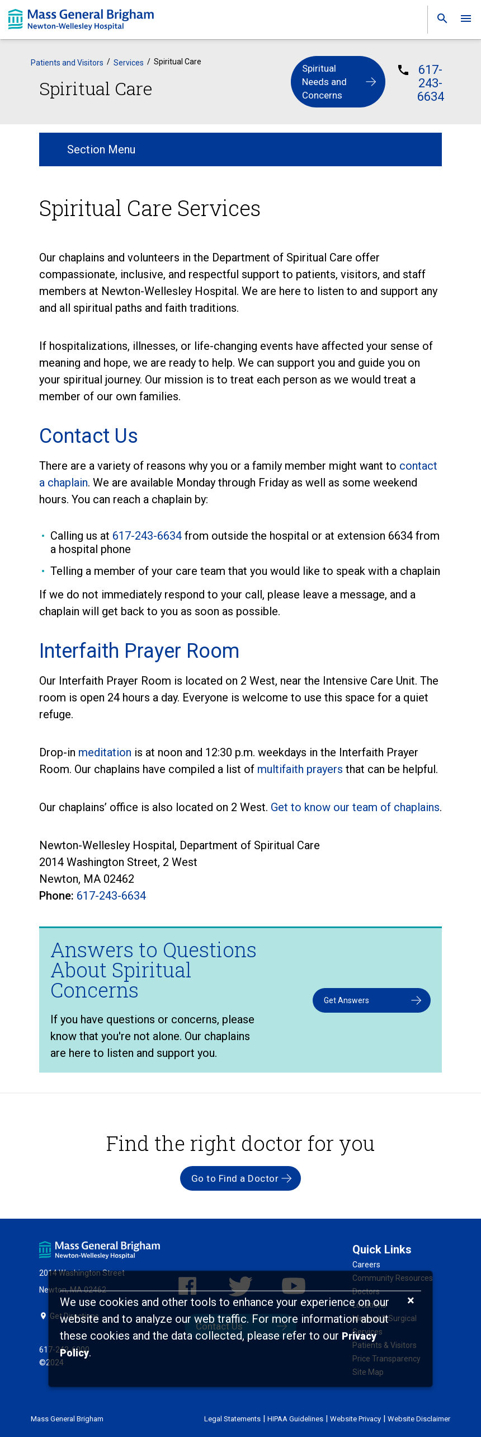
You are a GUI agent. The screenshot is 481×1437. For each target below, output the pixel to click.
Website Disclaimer (419, 1419)
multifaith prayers (300, 769)
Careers (366, 1264)
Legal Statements (232, 1419)
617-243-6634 (430, 83)
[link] (439, 21)
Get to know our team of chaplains (355, 807)
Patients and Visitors (67, 62)
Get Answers (346, 1000)
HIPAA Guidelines (295, 1419)
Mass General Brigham (67, 1419)
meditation (104, 752)
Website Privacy (355, 1419)
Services (129, 62)
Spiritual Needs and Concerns (324, 82)
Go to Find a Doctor (235, 1178)
